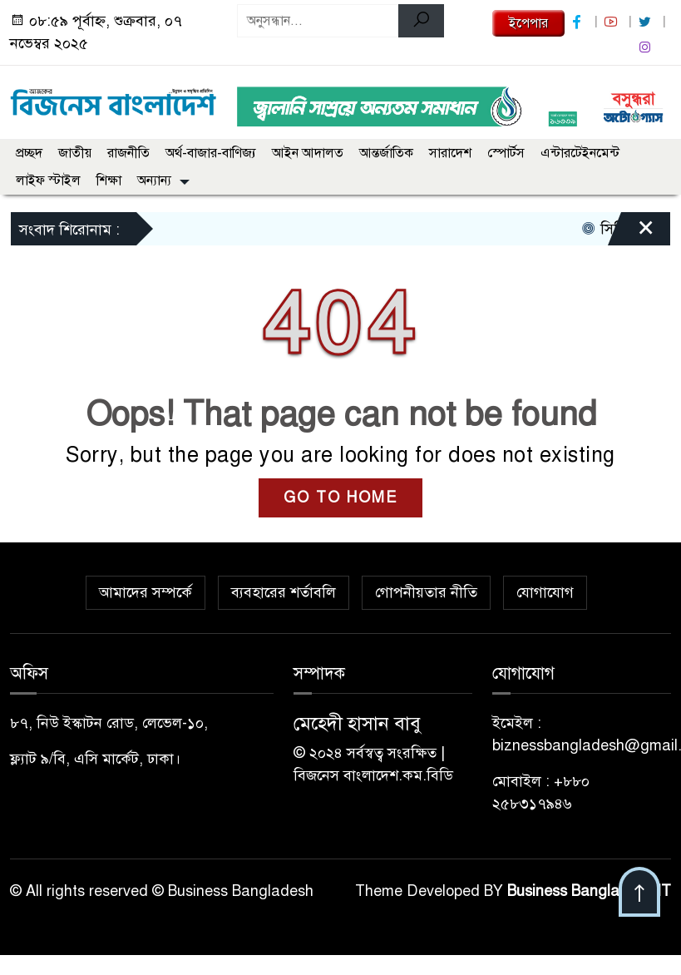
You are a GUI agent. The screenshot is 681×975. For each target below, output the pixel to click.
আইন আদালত (307, 153)
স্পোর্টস (506, 153)
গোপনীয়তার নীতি (426, 592)
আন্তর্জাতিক (386, 153)
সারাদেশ (450, 153)
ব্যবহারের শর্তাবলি (283, 592)
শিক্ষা (108, 180)
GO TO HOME (340, 497)
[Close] (631, 233)
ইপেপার (528, 23)
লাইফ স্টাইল (48, 180)
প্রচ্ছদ (29, 153)
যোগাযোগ (545, 592)
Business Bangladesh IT (589, 891)
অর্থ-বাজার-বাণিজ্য (210, 153)
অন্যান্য (154, 180)
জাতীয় (74, 153)
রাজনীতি (128, 153)
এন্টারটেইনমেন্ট (579, 153)
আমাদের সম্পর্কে (145, 592)
